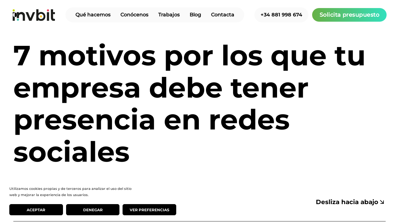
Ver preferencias (149, 210)
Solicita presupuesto (349, 14)
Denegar (93, 210)
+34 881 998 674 (281, 15)
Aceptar (36, 210)
